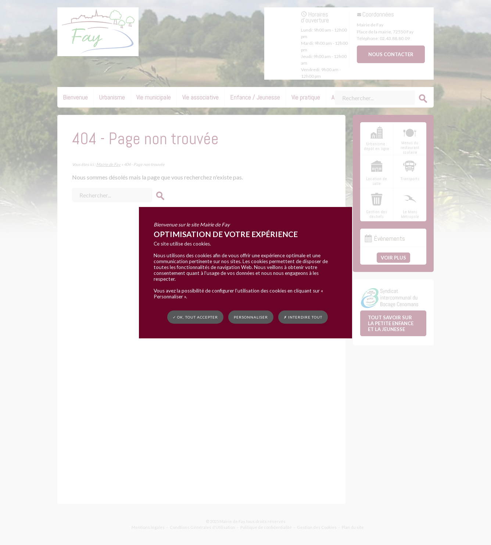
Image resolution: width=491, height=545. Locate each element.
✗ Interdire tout (303, 317)
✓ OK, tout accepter (195, 317)
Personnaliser (251, 317)
